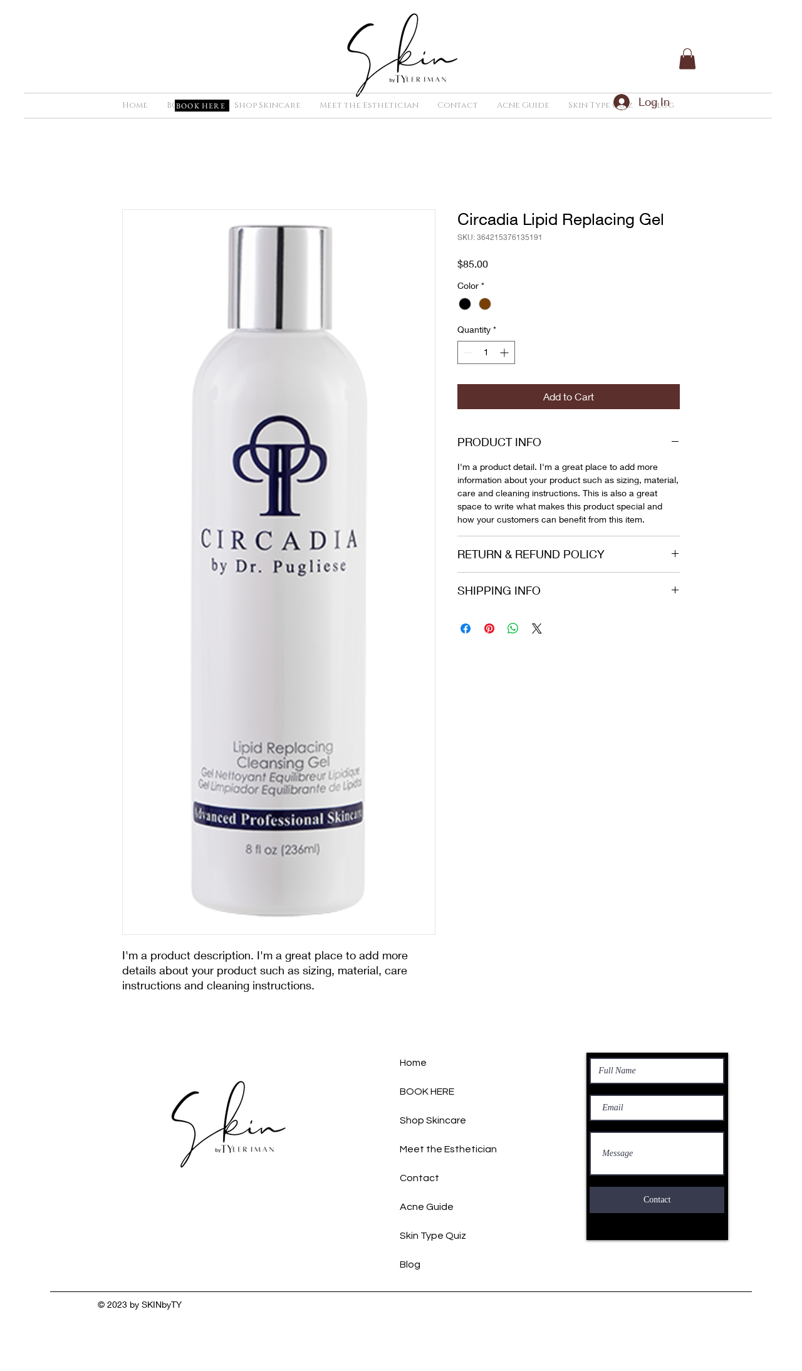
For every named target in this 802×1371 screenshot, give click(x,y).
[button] (687, 58)
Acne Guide (427, 1207)
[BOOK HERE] (202, 106)
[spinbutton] (486, 352)
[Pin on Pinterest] (489, 628)
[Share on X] (536, 628)
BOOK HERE (427, 1092)
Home (413, 1063)
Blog (410, 1264)
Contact (419, 1178)
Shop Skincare (433, 1120)
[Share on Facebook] (465, 628)
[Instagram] (667, 1320)
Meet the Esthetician (448, 1149)
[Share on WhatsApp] (513, 628)
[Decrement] (467, 352)
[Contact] (657, 1200)
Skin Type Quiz (433, 1236)
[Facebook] (646, 1320)
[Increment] (505, 352)
